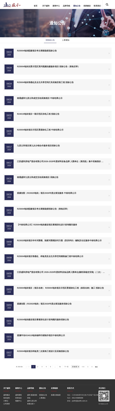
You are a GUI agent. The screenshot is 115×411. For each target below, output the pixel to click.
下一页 (66, 367)
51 (60, 367)
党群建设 (87, 6)
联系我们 (97, 6)
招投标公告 (50, 40)
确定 (96, 367)
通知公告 (76, 6)
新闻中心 (56, 6)
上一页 (27, 367)
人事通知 (65, 40)
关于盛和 (46, 6)
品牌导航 (66, 6)
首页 (35, 6)
